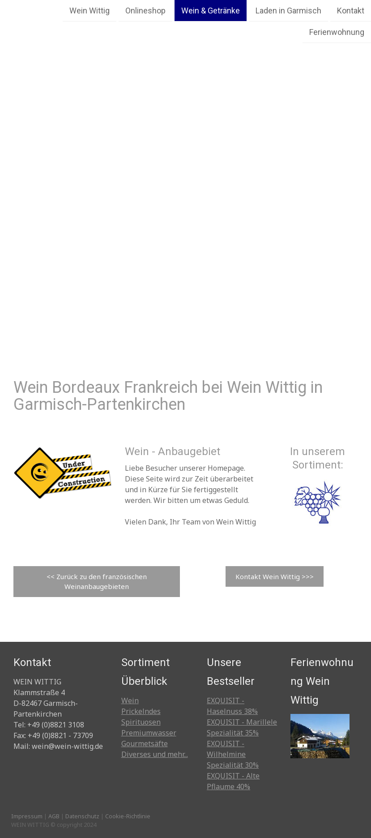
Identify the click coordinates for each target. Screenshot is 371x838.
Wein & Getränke (210, 10)
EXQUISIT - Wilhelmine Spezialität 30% (233, 754)
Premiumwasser (148, 733)
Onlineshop (145, 10)
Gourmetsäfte (144, 743)
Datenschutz (82, 816)
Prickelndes (141, 711)
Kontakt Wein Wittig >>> (274, 576)
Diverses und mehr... (154, 754)
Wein (130, 700)
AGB (54, 816)
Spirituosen (141, 722)
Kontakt (350, 10)
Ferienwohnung (336, 33)
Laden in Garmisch (288, 10)
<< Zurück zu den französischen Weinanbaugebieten (97, 581)
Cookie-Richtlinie (127, 816)
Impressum (27, 816)
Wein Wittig (89, 10)
